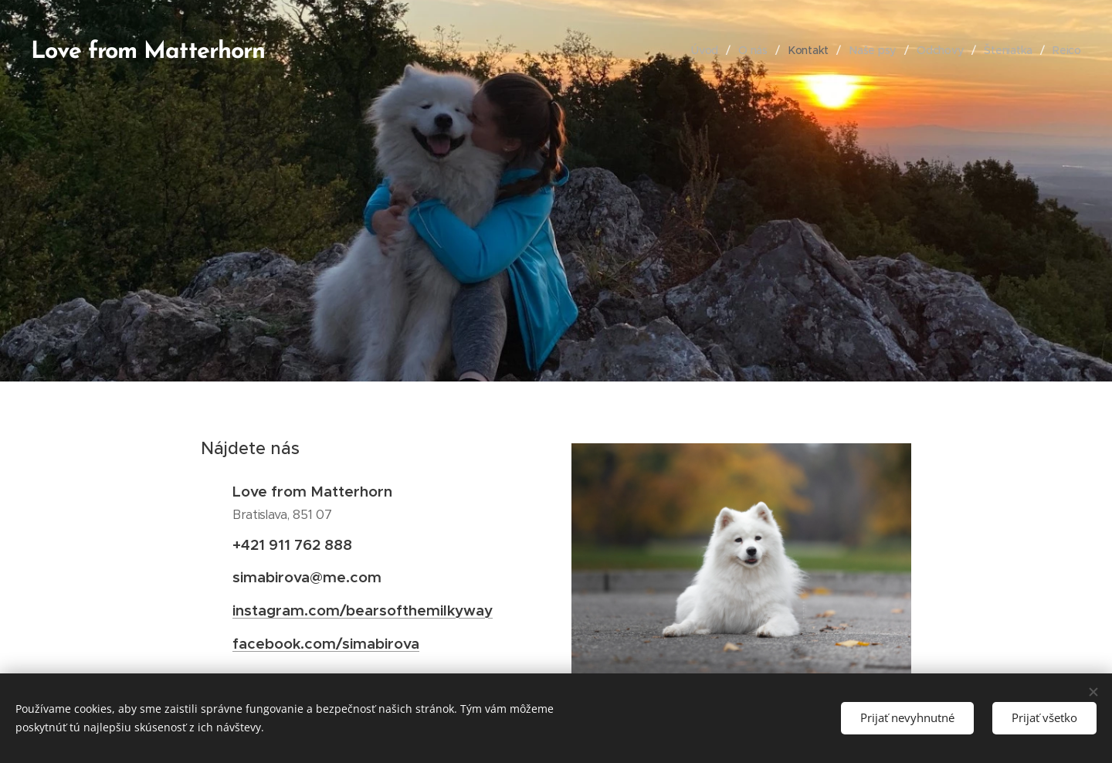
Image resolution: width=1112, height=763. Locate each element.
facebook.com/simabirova (325, 643)
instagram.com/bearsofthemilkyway (362, 610)
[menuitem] (705, 50)
